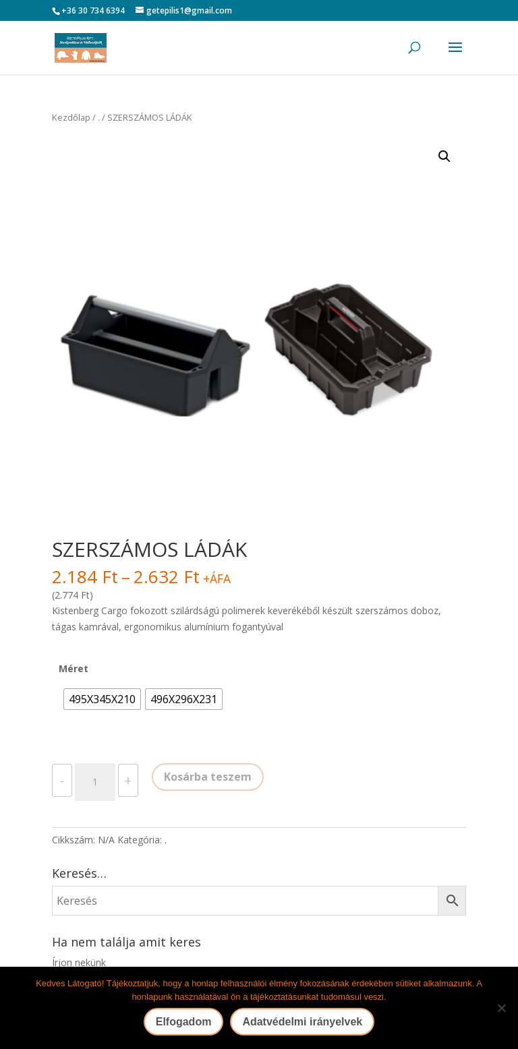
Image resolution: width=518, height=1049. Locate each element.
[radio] (102, 699)
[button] (444, 156)
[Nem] (501, 1008)
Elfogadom (184, 1021)
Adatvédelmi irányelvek (302, 1021)
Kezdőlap (71, 117)
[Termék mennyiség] (95, 782)
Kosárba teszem (208, 776)
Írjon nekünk (79, 962)
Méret (73, 668)
